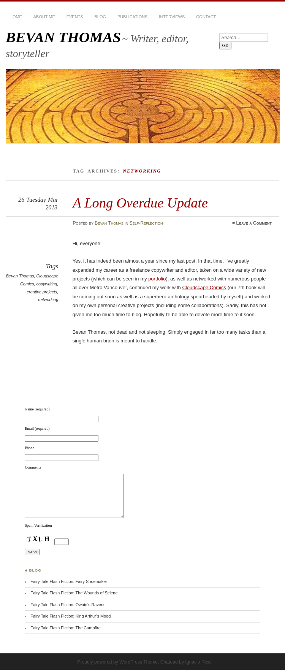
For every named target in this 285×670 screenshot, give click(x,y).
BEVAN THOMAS (63, 37)
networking (48, 299)
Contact (206, 16)
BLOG (100, 16)
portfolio (157, 279)
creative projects (42, 292)
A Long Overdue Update (140, 203)
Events (74, 16)
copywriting (46, 284)
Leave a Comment (254, 223)
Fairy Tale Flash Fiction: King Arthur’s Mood (70, 616)
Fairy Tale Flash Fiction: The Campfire (65, 628)
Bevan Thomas (109, 223)
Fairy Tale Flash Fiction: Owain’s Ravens (67, 604)
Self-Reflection (146, 223)
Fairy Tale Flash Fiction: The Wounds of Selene (73, 593)
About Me (44, 16)
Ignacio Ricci (198, 662)
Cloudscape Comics (204, 287)
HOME (16, 16)
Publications (132, 16)
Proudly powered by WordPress (109, 662)
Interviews (172, 16)
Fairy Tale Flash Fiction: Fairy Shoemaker (68, 581)
